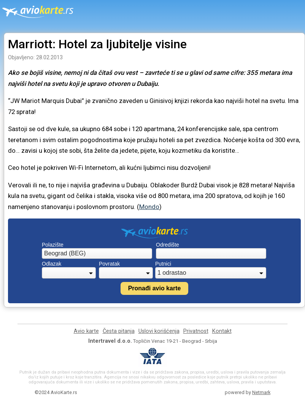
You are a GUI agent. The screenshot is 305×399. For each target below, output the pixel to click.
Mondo (149, 207)
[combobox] (97, 253)
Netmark (261, 392)
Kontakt (222, 331)
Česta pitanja (119, 331)
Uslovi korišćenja (159, 331)
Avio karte (86, 331)
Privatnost (195, 331)
